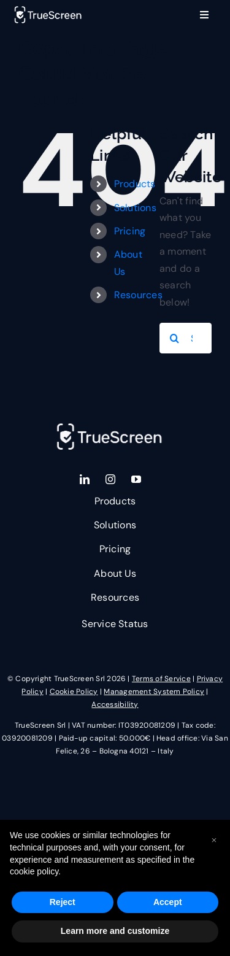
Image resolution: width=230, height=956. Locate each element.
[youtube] (136, 479)
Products (135, 183)
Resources (138, 294)
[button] (214, 839)
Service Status (115, 623)
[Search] (174, 338)
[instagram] (110, 479)
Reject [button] (62, 902)
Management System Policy (154, 691)
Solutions (135, 207)
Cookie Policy (74, 691)
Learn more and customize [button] (115, 931)
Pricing (130, 231)
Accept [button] (167, 902)
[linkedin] (84, 479)
